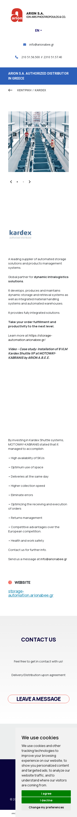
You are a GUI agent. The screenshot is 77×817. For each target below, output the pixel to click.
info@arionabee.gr (38, 44)
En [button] (37, 30)
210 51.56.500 (30, 57)
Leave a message (38, 699)
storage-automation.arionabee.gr (31, 593)
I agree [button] (46, 793)
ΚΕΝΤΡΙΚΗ (24, 90)
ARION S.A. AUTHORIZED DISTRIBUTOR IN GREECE (38, 76)
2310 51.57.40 (53, 57)
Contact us (38, 639)
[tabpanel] (38, 141)
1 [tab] (17, 182)
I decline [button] (46, 800)
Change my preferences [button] (46, 807)
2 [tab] (23, 182)
